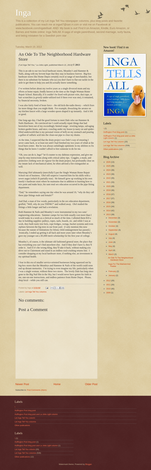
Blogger (88, 464)
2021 (108, 182)
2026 (108, 162)
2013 (108, 214)
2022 (108, 178)
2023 (108, 174)
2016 (108, 202)
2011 (108, 285)
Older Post (91, 384)
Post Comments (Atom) (37, 390)
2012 (108, 280)
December (113, 218)
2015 (108, 206)
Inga (23, 12)
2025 (108, 166)
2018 (108, 194)
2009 (108, 293)
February (112, 271)
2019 (108, 190)
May (110, 246)
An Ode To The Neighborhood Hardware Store (120, 259)
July (110, 238)
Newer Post (22, 384)
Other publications (111, 149)
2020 (108, 186)
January (112, 275)
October (112, 226)
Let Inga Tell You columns (35, 292)
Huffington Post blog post (113, 132)
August (111, 234)
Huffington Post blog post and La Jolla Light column (36, 414)
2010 (108, 289)
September (113, 230)
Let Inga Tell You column (113, 142)
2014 (108, 210)
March (111, 254)
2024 (108, 170)
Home (57, 384)
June (110, 242)
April (110, 250)
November (113, 222)
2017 (108, 198)
